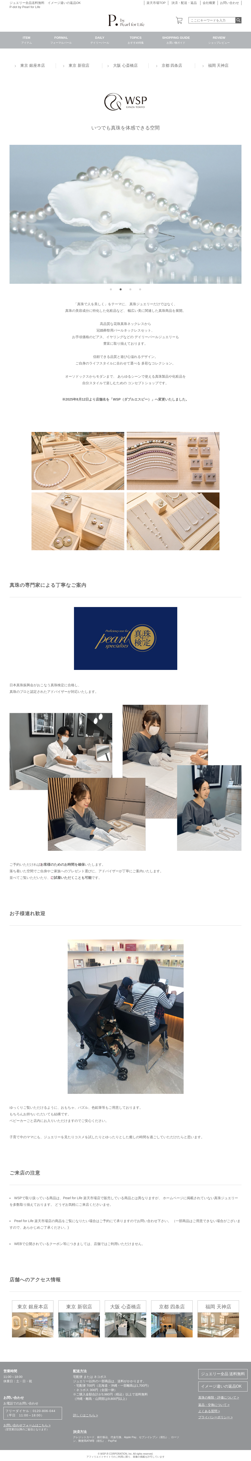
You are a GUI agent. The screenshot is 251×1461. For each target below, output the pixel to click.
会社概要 (209, 3)
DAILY (99, 40)
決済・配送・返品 (184, 3)
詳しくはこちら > (85, 1415)
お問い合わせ (229, 3)
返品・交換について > (214, 1405)
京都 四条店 (172, 65)
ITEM (26, 40)
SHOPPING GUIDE (176, 40)
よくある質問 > (209, 1411)
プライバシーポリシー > (215, 1417)
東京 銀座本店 (32, 65)
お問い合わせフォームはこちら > (27, 1425)
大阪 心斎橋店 (125, 65)
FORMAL (61, 40)
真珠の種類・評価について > (218, 1397)
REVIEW (219, 40)
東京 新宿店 (79, 65)
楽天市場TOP (156, 3)
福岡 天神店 (218, 65)
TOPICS (136, 40)
